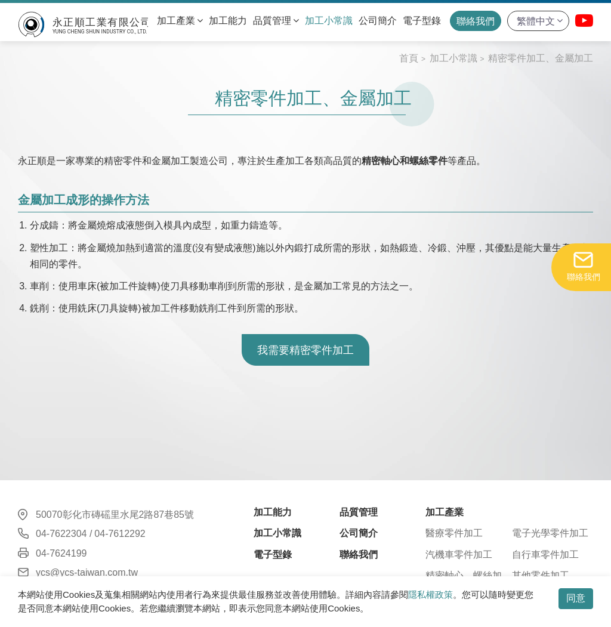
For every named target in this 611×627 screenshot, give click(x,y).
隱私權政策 (430, 594)
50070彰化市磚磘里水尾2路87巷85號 (115, 514)
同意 (575, 598)
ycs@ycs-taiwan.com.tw (87, 572)
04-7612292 (119, 534)
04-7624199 (61, 553)
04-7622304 (61, 534)
